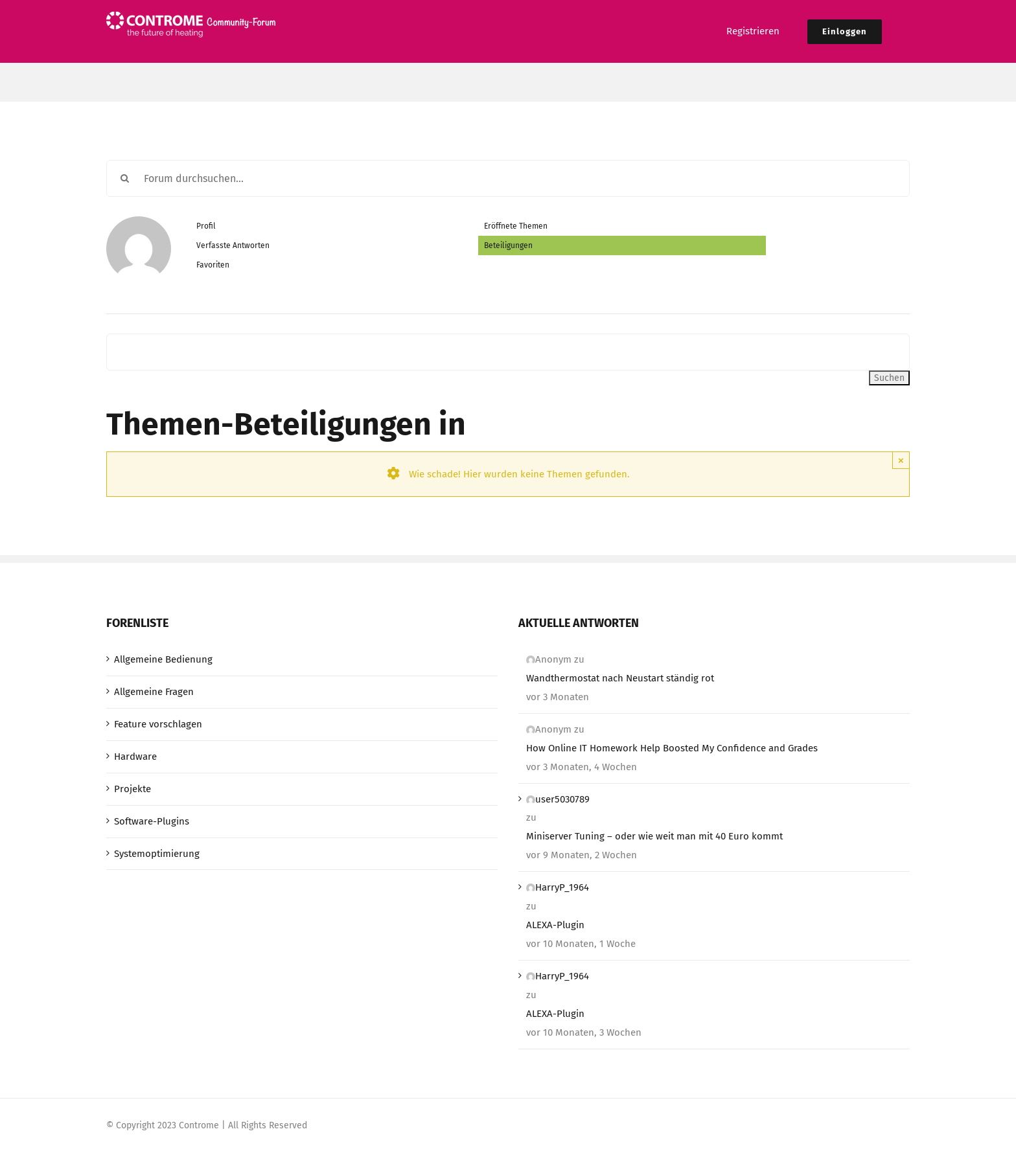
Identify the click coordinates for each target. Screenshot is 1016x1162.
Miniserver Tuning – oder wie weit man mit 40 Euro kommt (654, 836)
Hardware (135, 756)
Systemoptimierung (157, 854)
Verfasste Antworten (233, 245)
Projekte (132, 789)
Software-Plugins (151, 821)
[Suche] (124, 178)
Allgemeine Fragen (154, 692)
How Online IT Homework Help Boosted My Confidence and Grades (672, 748)
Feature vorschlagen (158, 724)
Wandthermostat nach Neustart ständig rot (620, 678)
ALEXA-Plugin (555, 925)
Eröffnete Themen (516, 226)
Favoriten (212, 264)
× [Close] (901, 460)
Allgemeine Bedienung (163, 659)
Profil (206, 226)
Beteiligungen (508, 245)
